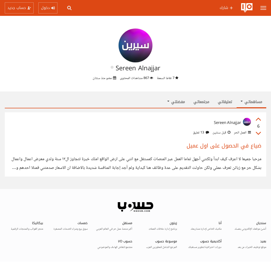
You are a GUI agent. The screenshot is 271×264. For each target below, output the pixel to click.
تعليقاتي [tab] (225, 101)
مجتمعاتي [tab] (201, 101)
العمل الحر (242, 133)
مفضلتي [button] (176, 101)
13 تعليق (201, 133)
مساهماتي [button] (251, 101)
